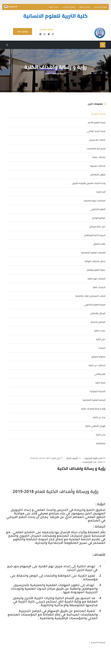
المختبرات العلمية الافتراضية (93, 252)
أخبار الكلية (100, 191)
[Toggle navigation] (102, 45)
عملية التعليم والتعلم (96, 269)
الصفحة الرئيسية (59, 73)
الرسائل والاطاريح (97, 313)
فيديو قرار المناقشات (96, 148)
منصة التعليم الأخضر (96, 122)
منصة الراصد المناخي (96, 131)
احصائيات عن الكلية (97, 365)
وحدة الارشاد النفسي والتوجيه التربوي (88, 183)
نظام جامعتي (99, 243)
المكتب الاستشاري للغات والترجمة (90, 295)
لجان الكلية (100, 434)
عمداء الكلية (99, 330)
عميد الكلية (53, 6)
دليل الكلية (100, 339)
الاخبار (47, 73)
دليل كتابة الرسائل (97, 226)
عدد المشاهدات (89, 461)
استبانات (101, 347)
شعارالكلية (100, 443)
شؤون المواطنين (97, 174)
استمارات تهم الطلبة (96, 278)
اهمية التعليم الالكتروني (94, 304)
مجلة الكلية (100, 382)
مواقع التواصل (98, 217)
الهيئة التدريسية (100, 6)
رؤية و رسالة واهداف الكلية (93, 408)
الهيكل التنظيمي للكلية (95, 425)
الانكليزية (10, 6)
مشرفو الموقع (98, 356)
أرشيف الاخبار (72, 458)
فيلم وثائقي (99, 373)
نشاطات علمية (98, 157)
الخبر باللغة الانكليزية (93, 458)
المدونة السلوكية (97, 391)
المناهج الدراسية (98, 321)
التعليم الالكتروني (97, 209)
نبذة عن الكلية (99, 417)
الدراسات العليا (99, 287)
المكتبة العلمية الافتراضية (94, 399)
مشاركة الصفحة (98, 642)
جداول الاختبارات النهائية (95, 261)
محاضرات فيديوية (97, 165)
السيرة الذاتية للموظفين (94, 235)
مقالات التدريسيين (97, 139)
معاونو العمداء (68, 6)
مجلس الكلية (84, 6)
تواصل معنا (22, 31)
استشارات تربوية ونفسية (94, 200)
